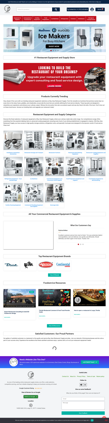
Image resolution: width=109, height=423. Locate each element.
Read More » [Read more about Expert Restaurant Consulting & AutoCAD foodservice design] (7, 317)
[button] (51, 50)
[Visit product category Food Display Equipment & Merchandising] (96, 169)
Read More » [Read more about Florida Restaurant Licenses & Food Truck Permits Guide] (42, 316)
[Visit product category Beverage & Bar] (54, 194)
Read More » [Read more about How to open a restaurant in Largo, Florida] (77, 314)
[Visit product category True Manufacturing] (11, 264)
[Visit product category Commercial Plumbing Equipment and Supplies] (33, 195)
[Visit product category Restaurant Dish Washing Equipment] (75, 143)
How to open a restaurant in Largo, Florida (87, 310)
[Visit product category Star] (29, 264)
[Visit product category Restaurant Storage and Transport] (33, 142)
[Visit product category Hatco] (46, 264)
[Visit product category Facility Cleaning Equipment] (13, 194)
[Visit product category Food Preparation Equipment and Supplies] (75, 169)
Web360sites (61, 420)
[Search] (56, 9)
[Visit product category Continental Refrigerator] (63, 264)
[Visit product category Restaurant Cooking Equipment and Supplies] (96, 143)
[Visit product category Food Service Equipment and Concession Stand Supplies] (54, 169)
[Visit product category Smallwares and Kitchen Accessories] (13, 143)
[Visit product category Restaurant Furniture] (54, 142)
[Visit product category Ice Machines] (33, 168)
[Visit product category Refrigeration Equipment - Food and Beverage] (13, 169)
